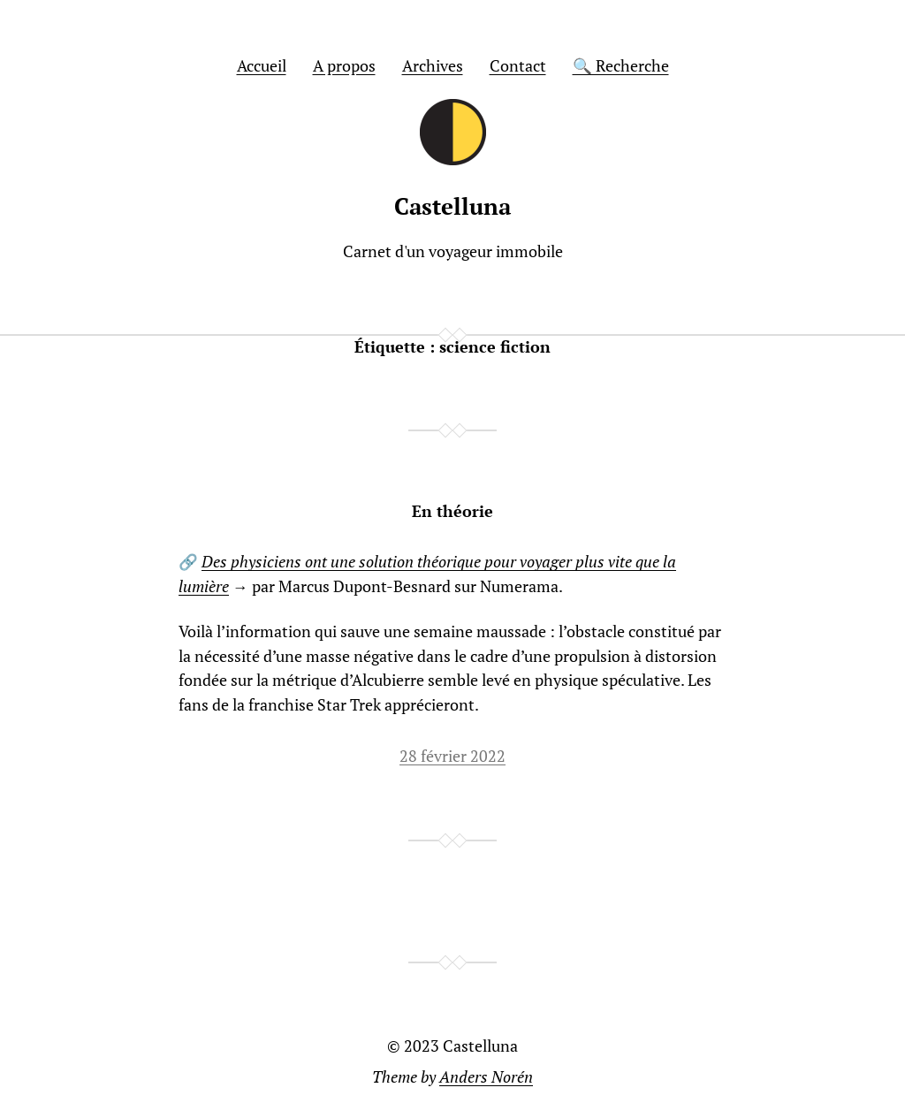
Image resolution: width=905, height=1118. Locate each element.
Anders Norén (486, 1077)
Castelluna (452, 206)
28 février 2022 (452, 756)
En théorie (452, 511)
